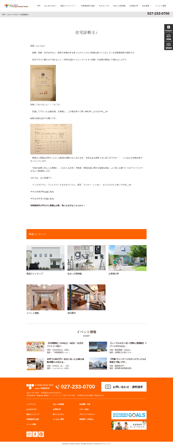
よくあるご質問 (58, 419)
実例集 (168, 36)
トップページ (31, 404)
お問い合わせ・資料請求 (128, 386)
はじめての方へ (50, 6)
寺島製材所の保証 (88, 6)
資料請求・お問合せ (86, 419)
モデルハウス (104, 6)
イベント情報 (160, 6)
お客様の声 (133, 6)
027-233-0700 (78, 387)
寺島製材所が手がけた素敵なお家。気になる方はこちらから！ (57, 205)
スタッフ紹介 (84, 409)
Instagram (168, 28)
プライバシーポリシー (87, 414)
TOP (38, 6)
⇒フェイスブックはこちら (42, 199)
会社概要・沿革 (84, 404)
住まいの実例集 (119, 6)
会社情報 (145, 6)
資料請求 (168, 45)
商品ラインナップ (68, 6)
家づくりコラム (58, 414)
